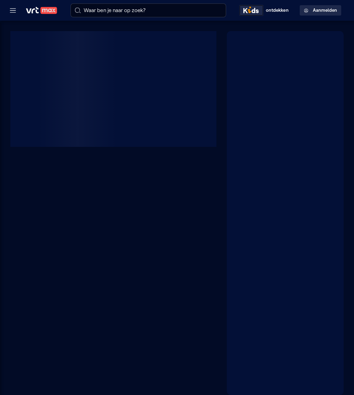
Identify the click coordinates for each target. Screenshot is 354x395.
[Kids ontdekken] (265, 10)
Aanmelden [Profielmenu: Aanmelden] (320, 10)
